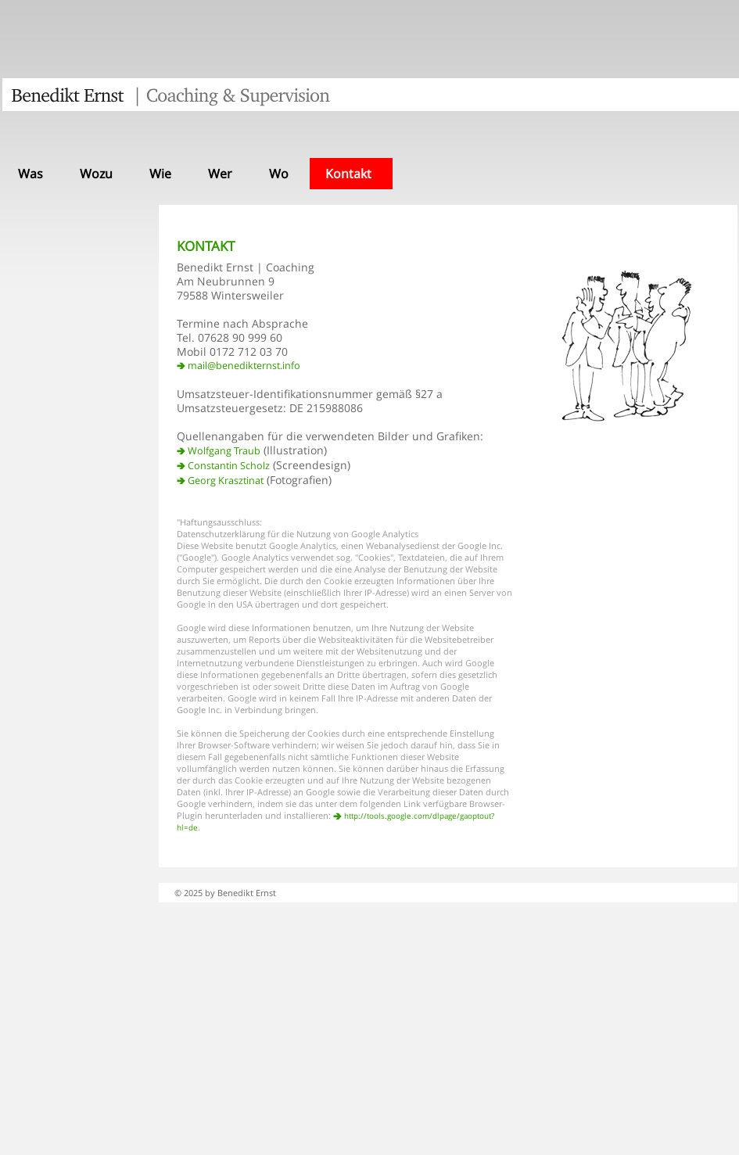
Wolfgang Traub (224, 450)
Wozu (96, 173)
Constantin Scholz (229, 465)
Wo (279, 173)
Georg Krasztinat (226, 480)
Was (30, 173)
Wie (160, 173)
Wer (220, 173)
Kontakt (348, 173)
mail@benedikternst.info (244, 365)
